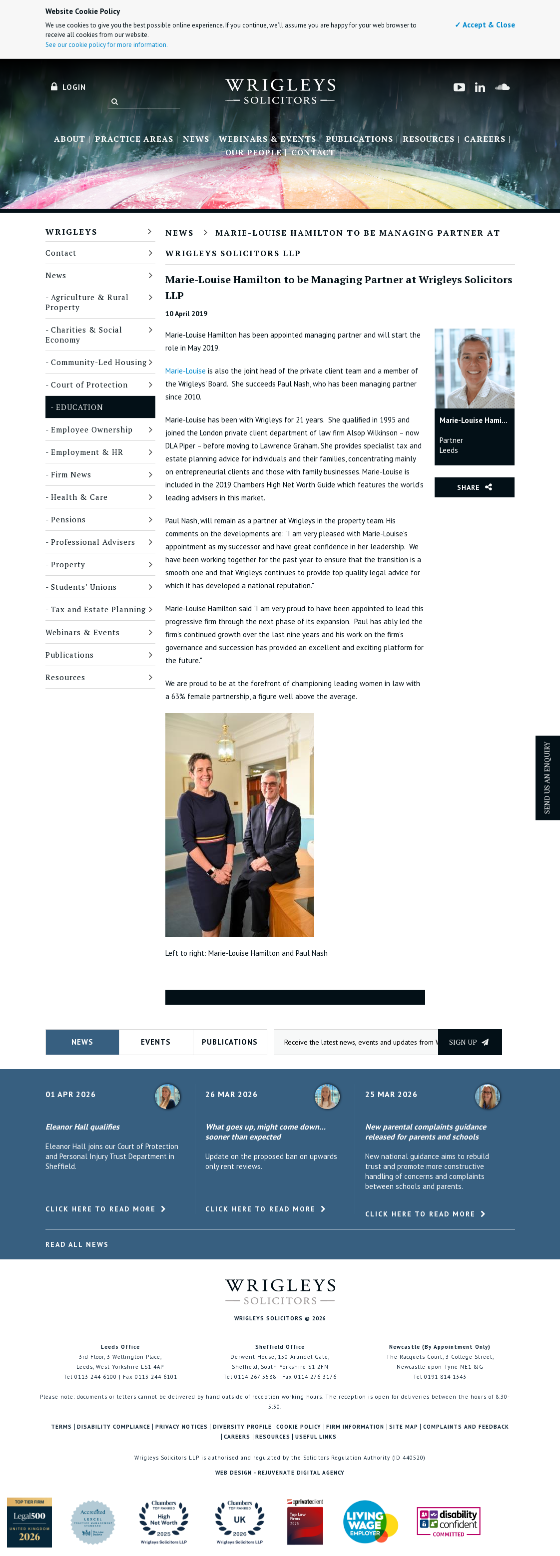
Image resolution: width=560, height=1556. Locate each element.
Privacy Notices (181, 1427)
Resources (429, 139)
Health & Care (79, 497)
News (196, 139)
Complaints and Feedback (466, 1427)
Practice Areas (134, 139)
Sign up (469, 1042)
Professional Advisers (93, 542)
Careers (485, 139)
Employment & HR (87, 452)
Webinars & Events (267, 139)
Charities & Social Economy (83, 335)
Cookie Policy (298, 1427)
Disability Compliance (113, 1427)
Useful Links (316, 1437)
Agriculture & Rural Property (87, 302)
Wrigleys (71, 231)
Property (68, 564)
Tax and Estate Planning (98, 609)
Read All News (77, 1244)
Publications (359, 139)
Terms (61, 1427)
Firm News (71, 474)
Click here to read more (100, 1208)
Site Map (403, 1427)
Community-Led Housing (99, 362)
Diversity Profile (242, 1427)
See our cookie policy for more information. (106, 44)
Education (79, 407)
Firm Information (355, 1427)
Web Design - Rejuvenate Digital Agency (280, 1472)
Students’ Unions (84, 587)
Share (468, 487)
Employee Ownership (92, 429)
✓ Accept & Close (485, 24)
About (69, 139)
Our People (253, 152)
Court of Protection (89, 384)
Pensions (68, 519)
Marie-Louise (185, 371)
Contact (313, 152)
